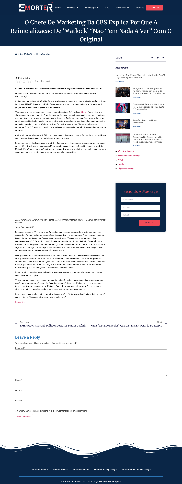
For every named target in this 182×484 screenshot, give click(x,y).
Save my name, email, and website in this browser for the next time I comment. (52, 411)
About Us (139, 7)
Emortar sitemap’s (81, 469)
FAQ (106, 7)
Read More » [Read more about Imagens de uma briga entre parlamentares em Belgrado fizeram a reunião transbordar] (137, 97)
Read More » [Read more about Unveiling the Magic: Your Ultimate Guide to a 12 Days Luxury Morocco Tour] (120, 81)
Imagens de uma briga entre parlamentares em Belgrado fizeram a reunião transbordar (149, 91)
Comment (20, 348)
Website (18, 401)
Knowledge (91, 7)
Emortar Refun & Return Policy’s (136, 469)
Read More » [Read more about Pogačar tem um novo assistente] (137, 127)
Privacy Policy (121, 7)
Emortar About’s (60, 469)
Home (57, 7)
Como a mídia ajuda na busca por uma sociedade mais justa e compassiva (148, 106)
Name (18, 380)
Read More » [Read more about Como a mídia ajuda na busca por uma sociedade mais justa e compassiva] (137, 113)
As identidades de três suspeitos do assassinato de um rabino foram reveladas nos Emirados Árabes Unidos (148, 138)
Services (72, 7)
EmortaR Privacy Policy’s (105, 469)
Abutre (84, 112)
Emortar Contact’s (40, 469)
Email (18, 391)
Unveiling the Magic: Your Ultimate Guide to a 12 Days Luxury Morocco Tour (140, 76)
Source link (20, 302)
